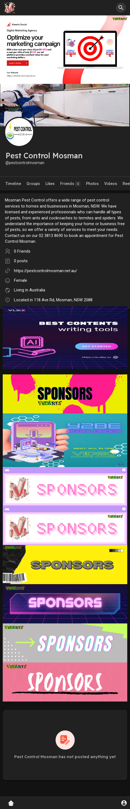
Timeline (13, 183)
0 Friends (22, 251)
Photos (92, 183)
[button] (121, 8)
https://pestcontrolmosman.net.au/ (45, 270)
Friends (70, 183)
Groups (33, 183)
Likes (50, 183)
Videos (110, 183)
